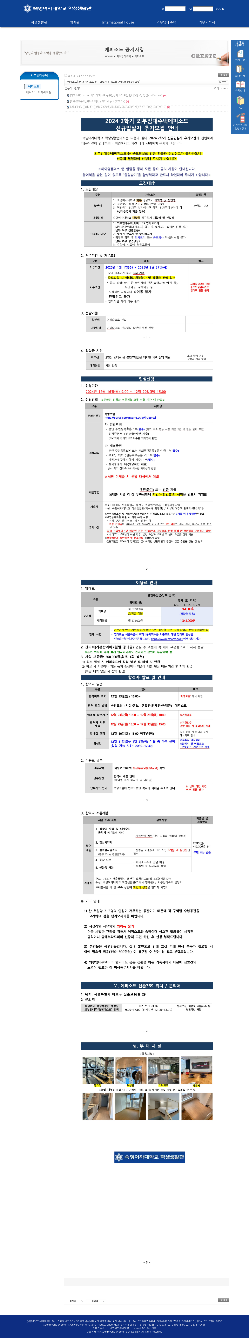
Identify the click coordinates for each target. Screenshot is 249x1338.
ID (162, 9)
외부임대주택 (166, 22)
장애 (244, 128)
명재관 (75, 22)
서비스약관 (99, 1328)
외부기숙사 (207, 22)
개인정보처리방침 (119, 1328)
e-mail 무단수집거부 (145, 1328)
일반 (237, 128)
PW (190, 9)
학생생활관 (39, 22)
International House (118, 22)
